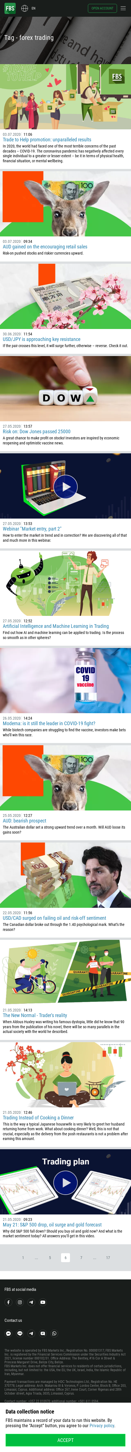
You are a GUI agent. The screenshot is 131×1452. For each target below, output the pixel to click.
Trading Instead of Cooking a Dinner (38, 1118)
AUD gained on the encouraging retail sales (45, 247)
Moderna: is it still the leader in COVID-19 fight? (49, 723)
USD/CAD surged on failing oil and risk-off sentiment (54, 918)
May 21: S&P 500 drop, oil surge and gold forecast (52, 1225)
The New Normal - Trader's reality (35, 1015)
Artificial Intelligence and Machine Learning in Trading (56, 626)
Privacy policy (102, 1425)
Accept (65, 1440)
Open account (102, 8)
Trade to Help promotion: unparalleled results (47, 139)
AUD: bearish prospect (24, 821)
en (33, 8)
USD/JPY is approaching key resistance (41, 339)
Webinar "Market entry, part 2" (32, 529)
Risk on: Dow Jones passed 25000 (37, 431)
